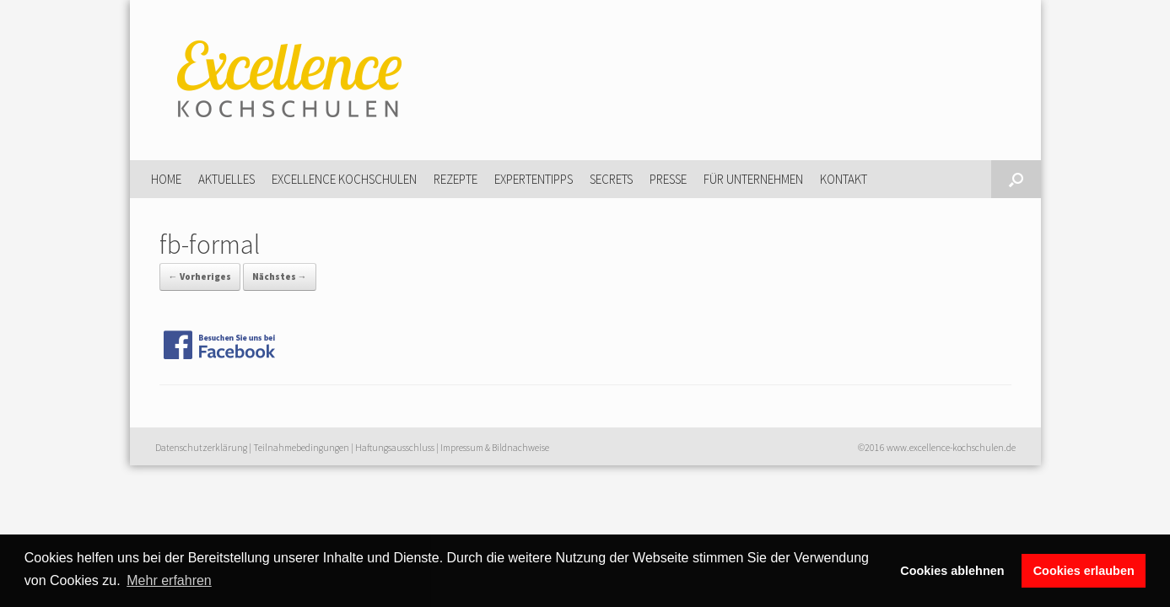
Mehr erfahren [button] (169, 580)
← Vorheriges (200, 276)
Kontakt (843, 179)
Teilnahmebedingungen (301, 448)
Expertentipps (533, 179)
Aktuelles (226, 179)
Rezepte (455, 179)
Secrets (611, 179)
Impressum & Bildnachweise (494, 448)
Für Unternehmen (753, 179)
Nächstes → (279, 276)
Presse (668, 179)
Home (166, 179)
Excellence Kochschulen (344, 179)
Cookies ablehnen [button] (952, 570)
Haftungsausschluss (394, 448)
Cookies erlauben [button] (1084, 570)
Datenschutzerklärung (201, 448)
